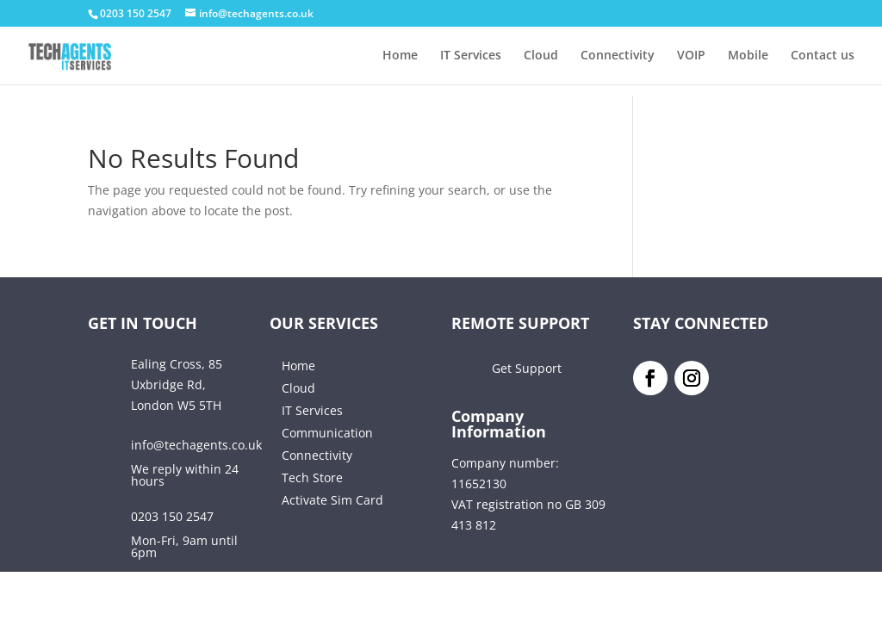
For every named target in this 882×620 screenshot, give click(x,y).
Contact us (822, 56)
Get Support (527, 368)
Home (400, 56)
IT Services (470, 56)
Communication (327, 433)
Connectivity (618, 56)
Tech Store (312, 477)
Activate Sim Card (332, 500)
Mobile (748, 56)
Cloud (541, 56)
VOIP (691, 56)
